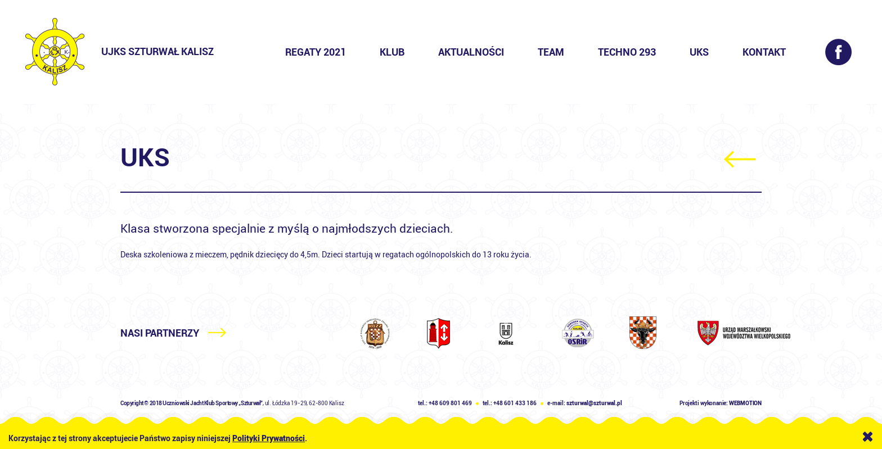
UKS (699, 52)
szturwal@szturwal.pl (594, 403)
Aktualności (471, 52)
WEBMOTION (745, 403)
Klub (392, 52)
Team (551, 52)
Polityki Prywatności (268, 438)
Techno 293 (627, 52)
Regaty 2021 (315, 52)
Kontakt (764, 52)
